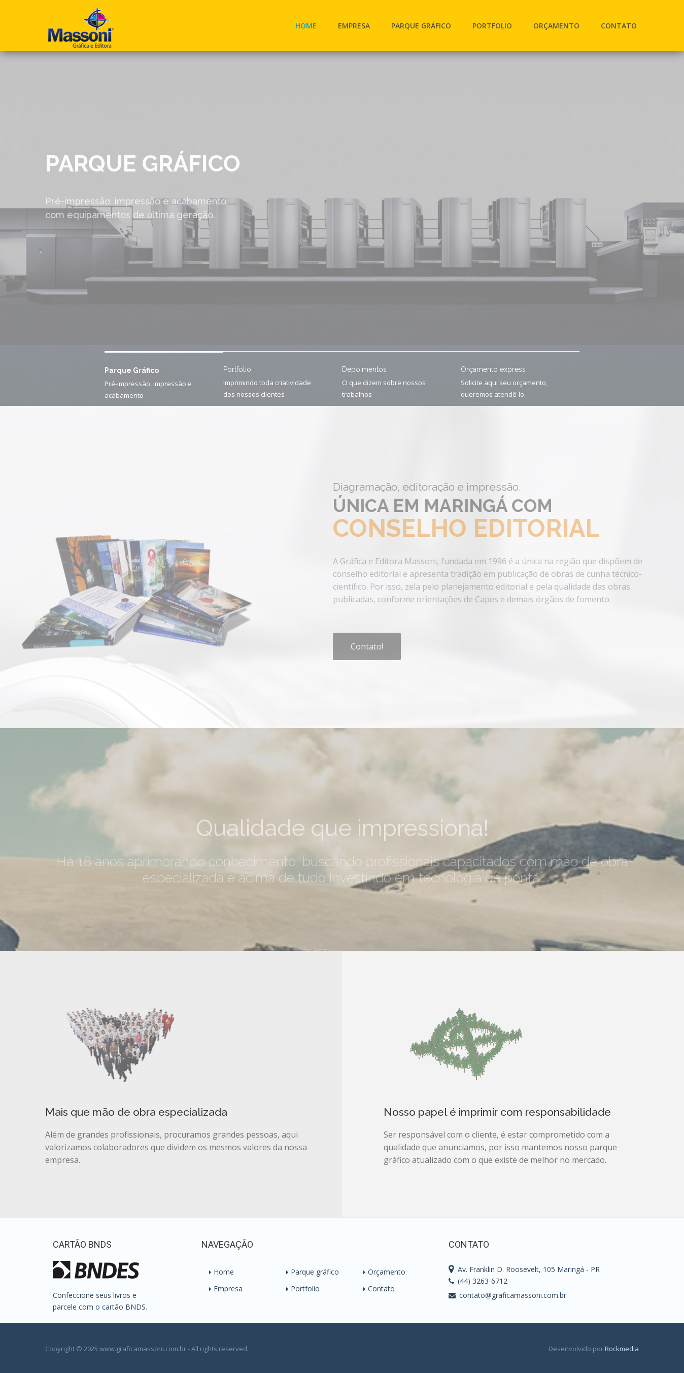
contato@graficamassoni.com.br (512, 1295)
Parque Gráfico (421, 25)
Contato (619, 25)
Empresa (354, 25)
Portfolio (492, 25)
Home (306, 25)
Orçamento (556, 25)
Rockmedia (622, 1348)
